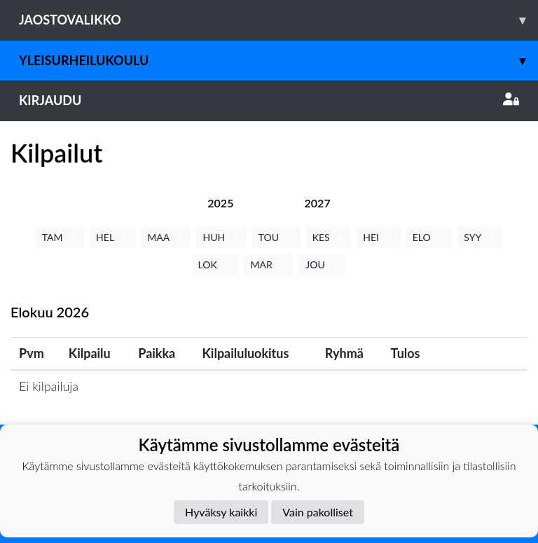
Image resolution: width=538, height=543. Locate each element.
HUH (221, 237)
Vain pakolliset (317, 511)
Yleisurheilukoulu (278, 61)
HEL (112, 237)
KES (328, 237)
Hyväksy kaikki (221, 511)
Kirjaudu (269, 100)
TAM (60, 237)
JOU (322, 264)
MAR (268, 264)
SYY (480, 237)
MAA (165, 237)
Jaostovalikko (278, 20)
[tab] (220, 203)
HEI (378, 237)
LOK (215, 264)
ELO (429, 237)
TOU (276, 237)
